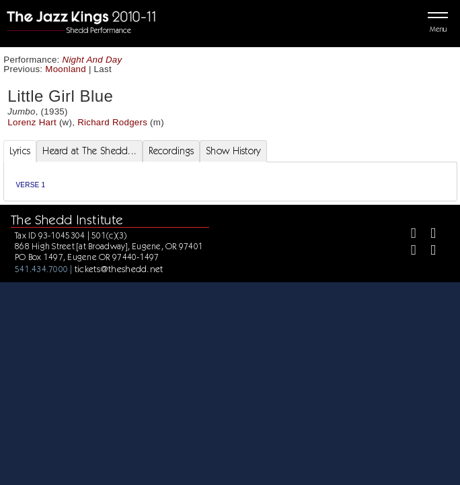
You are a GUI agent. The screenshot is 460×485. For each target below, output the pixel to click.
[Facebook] (407, 234)
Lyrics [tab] (20, 151)
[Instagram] (407, 251)
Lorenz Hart (31, 122)
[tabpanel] (230, 181)
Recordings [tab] (171, 151)
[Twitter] (427, 234)
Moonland (65, 69)
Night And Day (92, 60)
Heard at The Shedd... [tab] (89, 151)
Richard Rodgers (112, 122)
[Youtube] (427, 251)
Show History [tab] (233, 151)
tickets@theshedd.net (119, 268)
